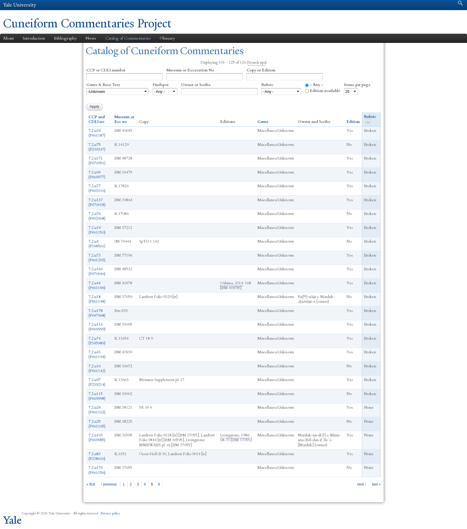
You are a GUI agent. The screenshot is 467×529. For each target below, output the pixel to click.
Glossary (167, 38)
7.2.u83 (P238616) (96, 456)
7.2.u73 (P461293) (96, 258)
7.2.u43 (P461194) (96, 354)
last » (376, 484)
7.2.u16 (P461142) (96, 368)
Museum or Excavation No (190, 70)
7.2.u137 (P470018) (96, 202)
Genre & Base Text (103, 85)
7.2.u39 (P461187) (96, 133)
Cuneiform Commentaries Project (87, 23)
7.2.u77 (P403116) (96, 188)
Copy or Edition (261, 70)
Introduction (34, 38)
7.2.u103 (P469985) (96, 438)
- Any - (316, 85)
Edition (353, 121)
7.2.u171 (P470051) (96, 161)
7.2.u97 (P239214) (96, 382)
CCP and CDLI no (96, 119)
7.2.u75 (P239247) (96, 147)
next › (361, 484)
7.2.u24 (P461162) (96, 410)
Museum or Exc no (124, 119)
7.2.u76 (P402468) (96, 216)
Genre (262, 121)
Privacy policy (110, 513)
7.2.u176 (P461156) (96, 470)
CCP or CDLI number (105, 70)
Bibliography (65, 38)
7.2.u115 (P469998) (96, 396)
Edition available (325, 90)
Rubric (267, 85)
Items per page (357, 85)
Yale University (19, 5)
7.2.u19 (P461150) (96, 230)
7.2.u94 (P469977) (96, 175)
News (90, 38)
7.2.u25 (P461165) (96, 424)
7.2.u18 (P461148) (96, 299)
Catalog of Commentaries (128, 38)
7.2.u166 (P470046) (96, 271)
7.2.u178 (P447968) (96, 313)
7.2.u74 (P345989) (96, 341)
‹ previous (109, 484)
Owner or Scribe (196, 85)
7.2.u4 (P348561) (96, 244)
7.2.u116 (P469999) (96, 327)
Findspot (160, 85)
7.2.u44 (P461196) (96, 285)
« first (90, 484)
